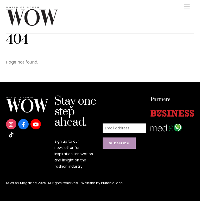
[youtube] (35, 124)
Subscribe (119, 143)
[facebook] (23, 124)
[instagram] (11, 124)
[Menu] (187, 7)
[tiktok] (11, 134)
